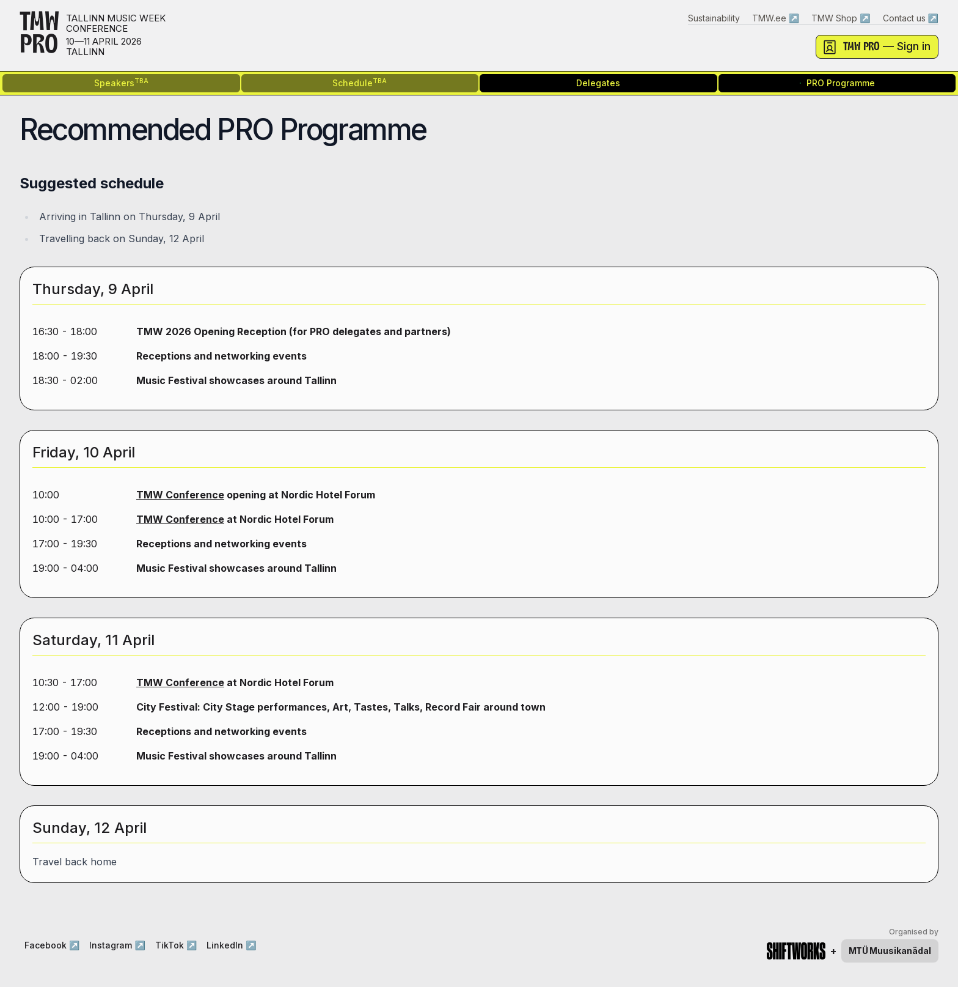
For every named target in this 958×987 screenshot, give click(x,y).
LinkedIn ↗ (231, 945)
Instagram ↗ (117, 945)
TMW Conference (180, 495)
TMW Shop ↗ (840, 18)
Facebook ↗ (51, 945)
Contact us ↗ (910, 18)
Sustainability (714, 18)
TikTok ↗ (176, 945)
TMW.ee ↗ (775, 18)
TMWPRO (39, 35)
